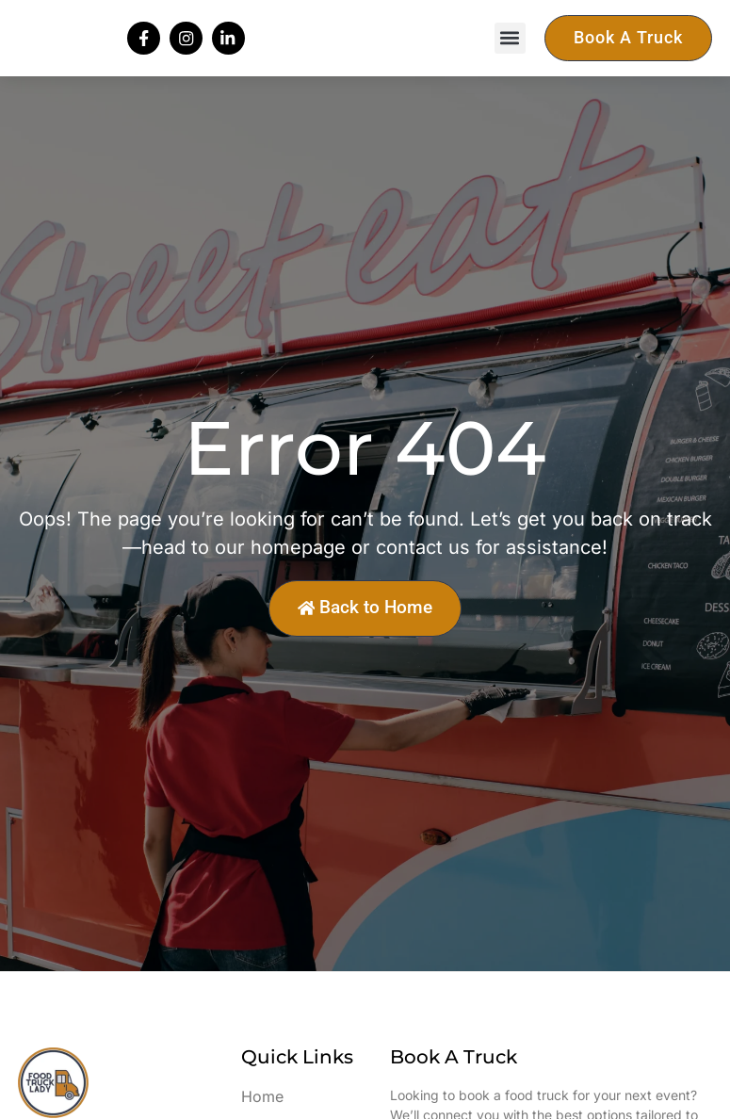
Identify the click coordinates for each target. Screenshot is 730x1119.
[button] (510, 50)
